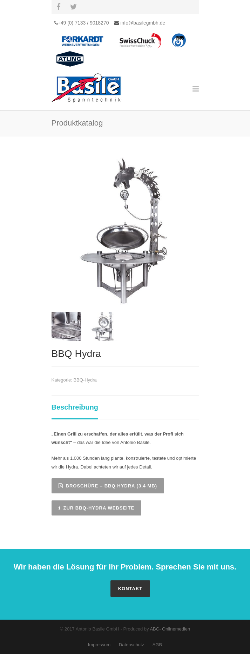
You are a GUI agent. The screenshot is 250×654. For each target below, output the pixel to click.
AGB (157, 644)
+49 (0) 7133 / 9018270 (83, 23)
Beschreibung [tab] (75, 407)
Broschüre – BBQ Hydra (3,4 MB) (108, 485)
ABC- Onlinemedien (170, 629)
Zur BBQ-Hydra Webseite (97, 508)
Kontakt (130, 588)
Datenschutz (131, 644)
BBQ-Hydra (84, 380)
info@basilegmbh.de (142, 23)
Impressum (99, 644)
